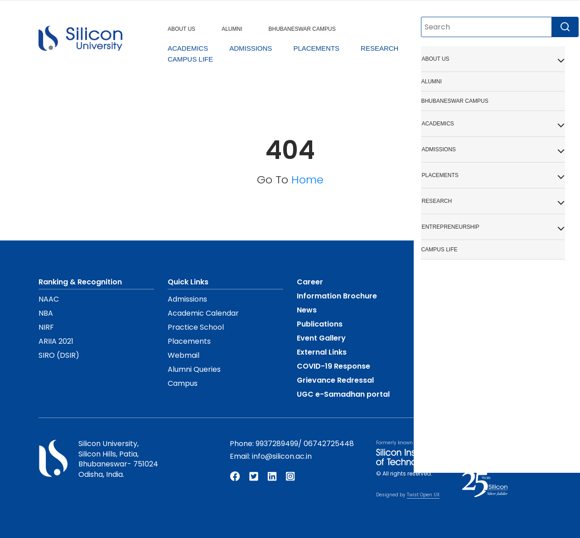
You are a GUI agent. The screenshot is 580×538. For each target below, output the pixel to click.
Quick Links (188, 282)
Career (310, 282)
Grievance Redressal (335, 380)
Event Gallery (321, 338)
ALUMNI (232, 29)
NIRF (46, 327)
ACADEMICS (188, 48)
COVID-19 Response (333, 366)
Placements (189, 341)
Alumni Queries (194, 369)
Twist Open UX (423, 494)
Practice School (196, 327)
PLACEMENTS (316, 48)
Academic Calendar (203, 313)
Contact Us (447, 352)
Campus (183, 383)
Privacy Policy (452, 324)
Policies (440, 310)
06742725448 (329, 443)
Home (307, 179)
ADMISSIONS (250, 48)
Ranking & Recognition (80, 282)
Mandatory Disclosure (467, 282)
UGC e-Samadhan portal (343, 394)
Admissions (187, 299)
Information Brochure (337, 296)
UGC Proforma (453, 296)
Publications (320, 324)
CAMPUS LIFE (190, 59)
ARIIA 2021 (56, 341)
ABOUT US (181, 29)
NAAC (49, 299)
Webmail (183, 355)
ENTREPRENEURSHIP (456, 48)
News (307, 310)
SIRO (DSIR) (59, 355)
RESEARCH (379, 48)
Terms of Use (450, 338)
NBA (46, 313)
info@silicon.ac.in (282, 456)
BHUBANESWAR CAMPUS (301, 29)
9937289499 (277, 443)
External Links (322, 352)
